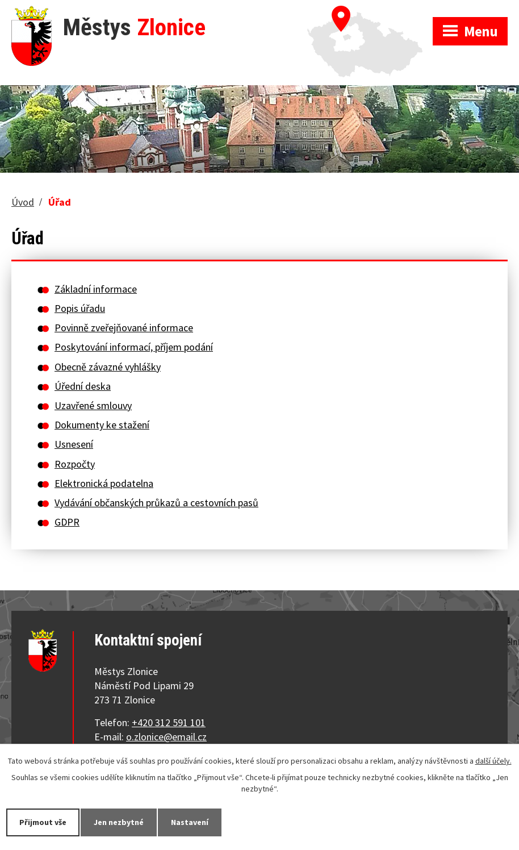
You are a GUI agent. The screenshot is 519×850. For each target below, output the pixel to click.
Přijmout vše (42, 822)
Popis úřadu (80, 308)
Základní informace (96, 288)
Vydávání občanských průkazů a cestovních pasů (156, 502)
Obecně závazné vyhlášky (108, 366)
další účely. (493, 761)
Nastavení (189, 822)
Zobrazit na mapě (369, 11)
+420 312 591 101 (169, 722)
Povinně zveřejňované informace (124, 327)
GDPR (67, 521)
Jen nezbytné (119, 822)
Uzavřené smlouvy (93, 405)
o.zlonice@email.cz (166, 736)
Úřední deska (83, 386)
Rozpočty (75, 463)
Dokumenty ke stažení (102, 424)
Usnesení (74, 444)
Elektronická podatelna (104, 483)
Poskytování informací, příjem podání (134, 346)
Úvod (22, 202)
